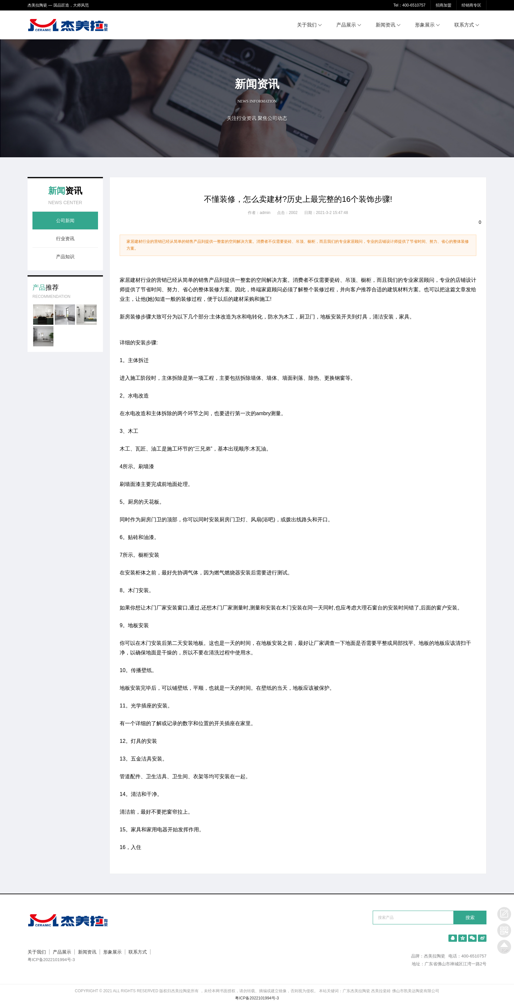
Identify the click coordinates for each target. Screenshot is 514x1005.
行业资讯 (65, 238)
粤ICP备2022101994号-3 (51, 959)
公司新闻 (65, 220)
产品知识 (65, 256)
